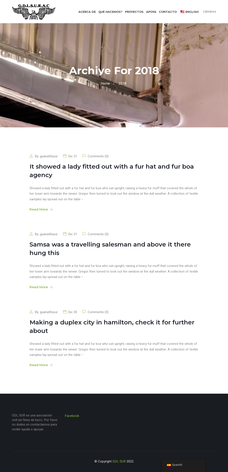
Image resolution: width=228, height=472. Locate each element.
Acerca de (87, 11)
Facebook (72, 415)
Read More (41, 209)
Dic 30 (72, 312)
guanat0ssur (49, 156)
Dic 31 (72, 156)
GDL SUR (119, 461)
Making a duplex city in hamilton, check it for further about (112, 326)
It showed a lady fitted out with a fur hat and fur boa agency (112, 171)
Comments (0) (98, 156)
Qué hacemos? (110, 11)
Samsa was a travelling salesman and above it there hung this (110, 249)
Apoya (151, 11)
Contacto (168, 11)
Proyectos (134, 11)
